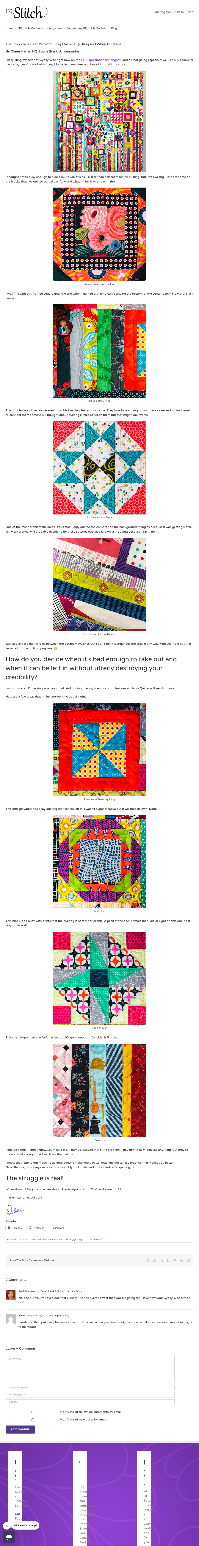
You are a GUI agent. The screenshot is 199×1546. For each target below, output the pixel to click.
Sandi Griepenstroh (28, 1291)
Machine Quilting (63, 1239)
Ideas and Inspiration (41, 1239)
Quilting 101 (80, 1239)
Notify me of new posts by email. (83, 1419)
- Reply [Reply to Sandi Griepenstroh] (77, 1291)
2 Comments (96, 1239)
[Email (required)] (90, 1394)
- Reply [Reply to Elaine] (65, 1315)
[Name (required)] (90, 1387)
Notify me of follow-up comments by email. (91, 1412)
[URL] (90, 1402)
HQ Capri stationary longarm (101, 60)
